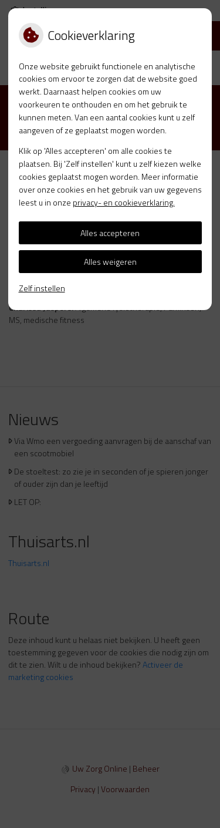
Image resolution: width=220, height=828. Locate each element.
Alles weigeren (110, 261)
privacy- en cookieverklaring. (124, 202)
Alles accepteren (110, 233)
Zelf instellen (42, 288)
